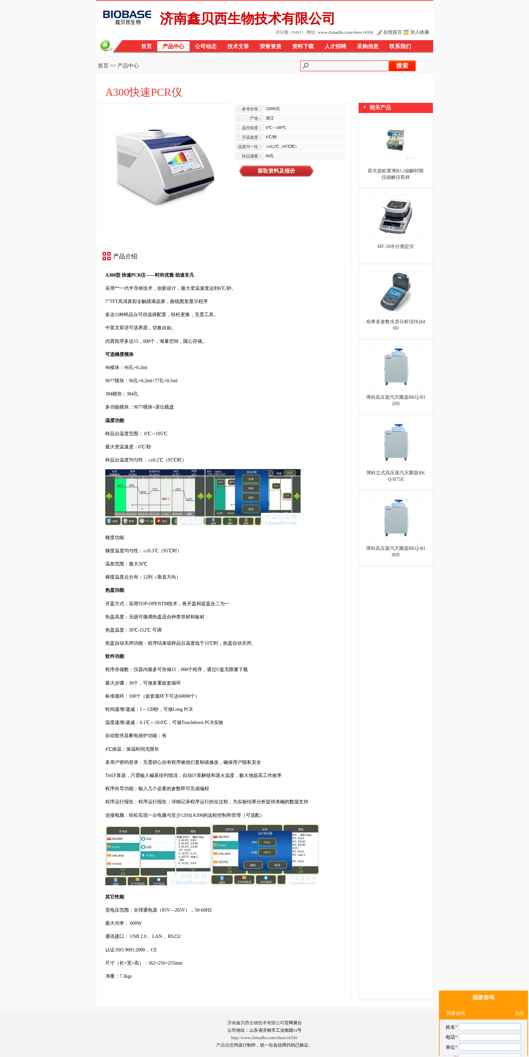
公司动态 (206, 46)
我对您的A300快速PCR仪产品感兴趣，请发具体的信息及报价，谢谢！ (484, 1009)
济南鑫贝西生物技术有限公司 (255, 1023)
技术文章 (238, 46)
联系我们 (400, 46)
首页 (146, 46)
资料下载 (303, 46)
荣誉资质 (270, 46)
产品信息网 (227, 1045)
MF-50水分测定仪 (396, 246)
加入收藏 (419, 32)
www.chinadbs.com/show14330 (345, 32)
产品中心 (173, 46)
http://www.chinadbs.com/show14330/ (264, 1037)
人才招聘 (335, 46)
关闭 (519, 940)
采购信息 (368, 46)
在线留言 (392, 32)
